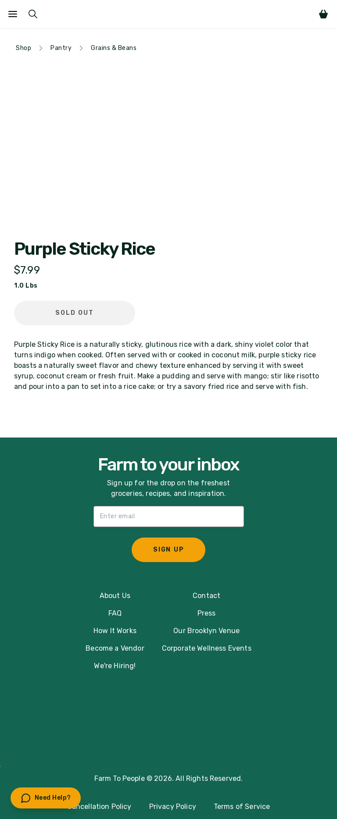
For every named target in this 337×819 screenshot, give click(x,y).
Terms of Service (242, 806)
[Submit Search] (33, 14)
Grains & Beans (113, 48)
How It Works (114, 631)
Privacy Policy (172, 806)
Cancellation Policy (99, 806)
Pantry (61, 48)
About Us (115, 595)
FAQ (115, 613)
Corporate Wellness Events (206, 648)
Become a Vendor (115, 648)
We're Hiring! (115, 666)
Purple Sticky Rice (84, 249)
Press (206, 613)
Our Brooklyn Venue (206, 631)
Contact (206, 595)
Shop (23, 48)
